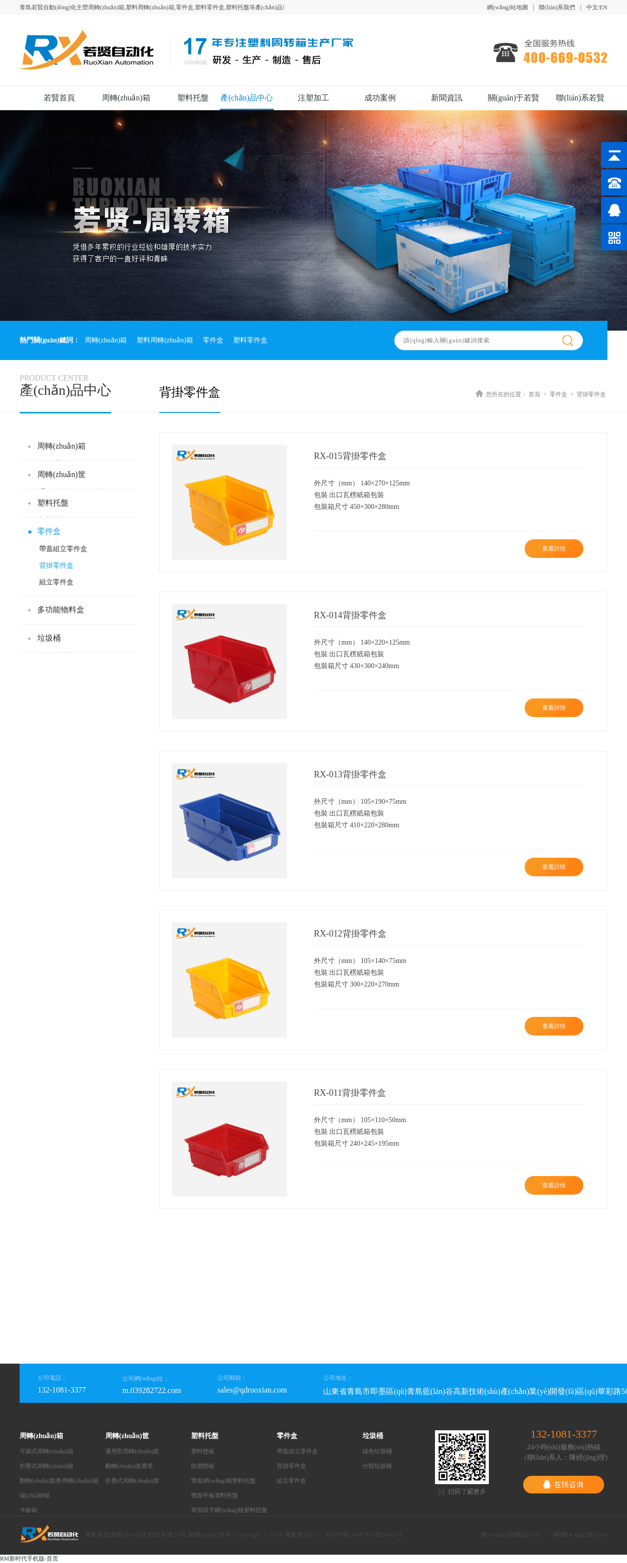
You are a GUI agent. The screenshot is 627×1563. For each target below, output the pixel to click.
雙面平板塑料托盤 (214, 1495)
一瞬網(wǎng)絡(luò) (577, 1534)
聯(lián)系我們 (557, 7)
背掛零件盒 (56, 565)
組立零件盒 (56, 582)
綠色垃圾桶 (377, 1451)
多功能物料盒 (60, 609)
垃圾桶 (49, 638)
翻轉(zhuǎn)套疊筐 (129, 1466)
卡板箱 (28, 1510)
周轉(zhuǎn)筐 (61, 474)
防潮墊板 (203, 1466)
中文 (592, 7)
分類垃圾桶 (377, 1466)
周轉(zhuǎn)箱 (126, 98)
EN (603, 7)
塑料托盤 (193, 98)
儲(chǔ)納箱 (35, 1495)
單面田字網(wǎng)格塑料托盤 (229, 1510)
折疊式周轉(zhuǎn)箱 (46, 1466)
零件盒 (213, 340)
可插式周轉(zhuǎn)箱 (46, 1451)
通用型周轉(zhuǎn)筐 (132, 1451)
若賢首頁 (59, 98)
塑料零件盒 (250, 340)
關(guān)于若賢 (514, 98)
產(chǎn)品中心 (246, 98)
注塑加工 (313, 98)
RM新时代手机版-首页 (29, 1558)
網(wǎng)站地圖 (507, 7)
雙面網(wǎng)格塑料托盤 (223, 1480)
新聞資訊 (446, 98)
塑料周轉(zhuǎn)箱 (165, 340)
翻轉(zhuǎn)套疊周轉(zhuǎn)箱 (59, 1480)
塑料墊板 (203, 1451)
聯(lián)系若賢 (580, 98)
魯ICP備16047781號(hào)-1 (364, 1534)
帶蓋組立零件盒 (63, 549)
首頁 (534, 394)
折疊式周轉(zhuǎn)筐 (132, 1480)
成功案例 (380, 98)
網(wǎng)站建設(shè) (511, 1534)
